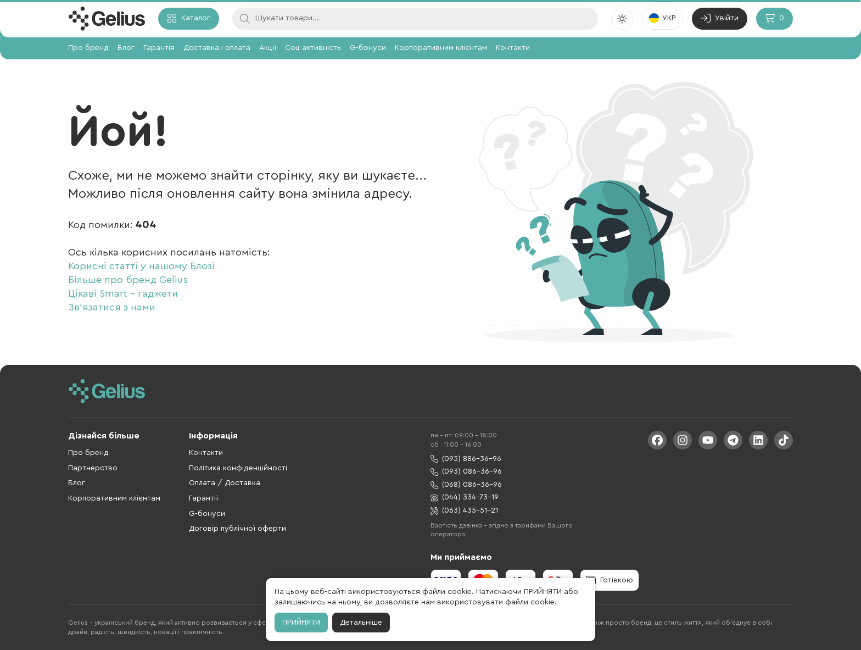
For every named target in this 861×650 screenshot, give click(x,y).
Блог (126, 48)
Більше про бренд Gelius (128, 280)
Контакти (513, 48)
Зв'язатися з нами (111, 307)
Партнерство (93, 468)
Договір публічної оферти (237, 528)
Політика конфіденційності (238, 468)
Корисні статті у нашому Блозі (141, 266)
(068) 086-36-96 (466, 485)
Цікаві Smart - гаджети (123, 293)
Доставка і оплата (216, 48)
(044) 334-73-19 (465, 497)
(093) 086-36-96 (466, 472)
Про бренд (88, 48)
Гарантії (203, 498)
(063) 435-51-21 (464, 511)
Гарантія (159, 48)
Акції (267, 48)
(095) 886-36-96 (466, 459)
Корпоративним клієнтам (441, 48)
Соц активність (313, 48)
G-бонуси (368, 48)
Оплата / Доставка (224, 483)
